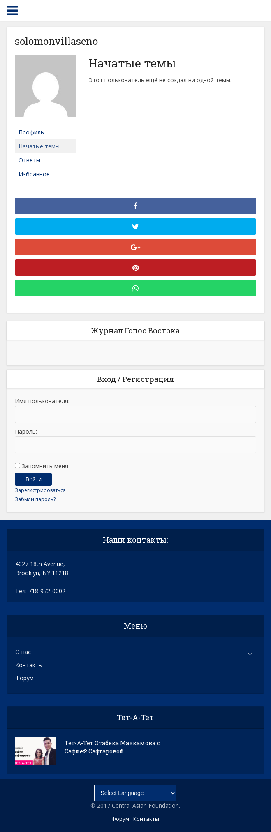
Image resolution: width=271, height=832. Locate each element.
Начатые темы (39, 146)
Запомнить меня (45, 466)
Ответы (29, 160)
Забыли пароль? (35, 499)
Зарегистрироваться (40, 490)
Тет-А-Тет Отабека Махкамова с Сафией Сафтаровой (112, 747)
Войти (33, 479)
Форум (24, 678)
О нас (23, 652)
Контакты (29, 665)
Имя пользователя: (42, 401)
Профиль (31, 132)
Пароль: (26, 431)
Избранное (34, 174)
